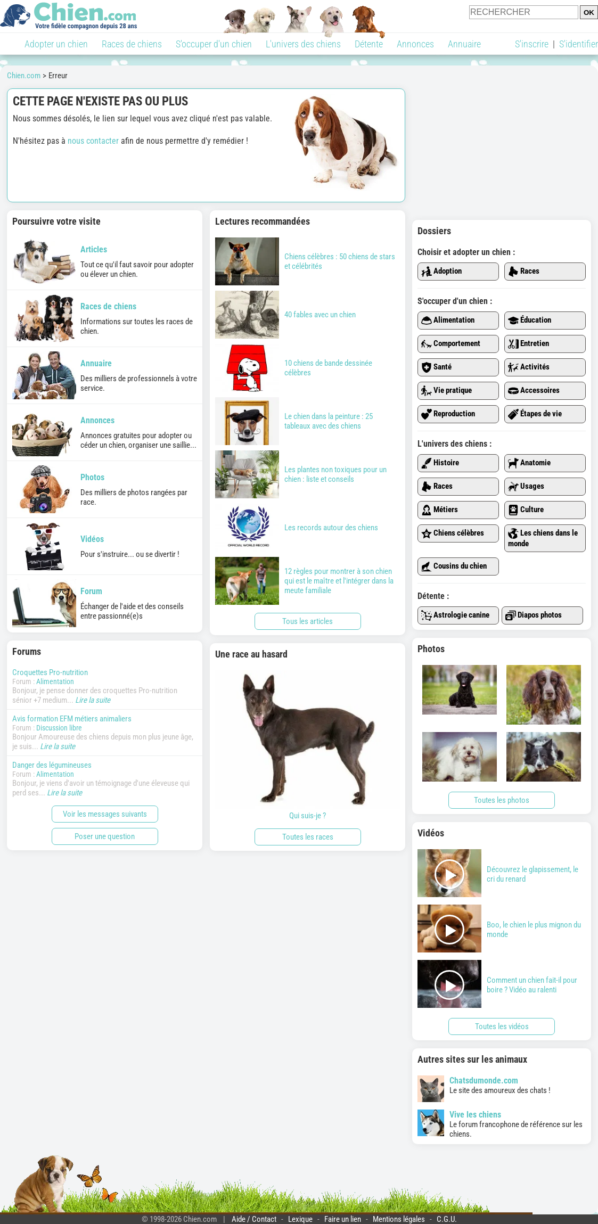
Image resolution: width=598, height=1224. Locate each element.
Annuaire (464, 44)
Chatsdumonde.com (483, 1080)
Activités (529, 367)
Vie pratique (446, 390)
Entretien (528, 344)
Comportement (450, 344)
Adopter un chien (56, 44)
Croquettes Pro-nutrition (50, 672)
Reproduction (448, 414)
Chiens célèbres (452, 533)
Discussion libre (59, 728)
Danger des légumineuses (52, 765)
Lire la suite (92, 700)
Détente (369, 44)
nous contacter (93, 141)
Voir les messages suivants (105, 814)
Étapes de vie (535, 414)
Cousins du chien (454, 566)
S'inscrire (531, 44)
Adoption (441, 271)
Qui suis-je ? (307, 745)
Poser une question (105, 836)
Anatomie (529, 463)
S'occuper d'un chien (214, 44)
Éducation (529, 320)
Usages (526, 486)
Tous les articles (307, 621)
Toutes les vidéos (502, 1026)
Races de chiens (132, 44)
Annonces (415, 44)
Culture (526, 510)
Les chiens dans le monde (543, 538)
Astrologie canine (455, 615)
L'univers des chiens (303, 44)
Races (523, 271)
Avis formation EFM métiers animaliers (72, 719)
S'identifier (578, 44)
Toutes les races (307, 837)
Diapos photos (533, 615)
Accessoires (534, 390)
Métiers (439, 510)
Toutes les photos (501, 800)
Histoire (440, 463)
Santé (436, 367)
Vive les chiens (475, 1115)
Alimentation (55, 681)
